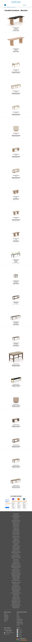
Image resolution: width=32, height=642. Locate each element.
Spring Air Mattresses (16, 590)
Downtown (16, 260)
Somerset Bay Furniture (16, 587)
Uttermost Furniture (16, 599)
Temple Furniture (16, 595)
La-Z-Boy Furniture (16, 562)
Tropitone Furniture (16, 597)
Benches (14, 7)
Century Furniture (16, 526)
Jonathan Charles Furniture (16, 557)
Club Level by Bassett (16, 530)
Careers (18, 616)
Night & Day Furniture (16, 575)
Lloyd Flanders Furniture (16, 567)
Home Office (6, 618)
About (18, 613)
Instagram (20, 631)
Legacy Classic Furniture (16, 564)
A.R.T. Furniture (16, 513)
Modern (16, 28)
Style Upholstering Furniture (16, 593)
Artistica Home (16, 518)
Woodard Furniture (16, 607)
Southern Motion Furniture (16, 589)
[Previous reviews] (11, 503)
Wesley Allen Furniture (16, 602)
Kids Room (6, 619)
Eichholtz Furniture (16, 536)
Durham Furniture (16, 534)
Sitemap (18, 625)
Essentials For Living (16, 537)
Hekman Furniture (16, 549)
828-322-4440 (7, 634)
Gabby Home (16, 544)
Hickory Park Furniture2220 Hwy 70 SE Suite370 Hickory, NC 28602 (8, 630)
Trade (18, 615)
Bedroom (5, 613)
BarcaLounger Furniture (16, 520)
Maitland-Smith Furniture (16, 570)
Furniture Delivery (20, 619)
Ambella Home (16, 514)
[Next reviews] (27, 503)
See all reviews (7, 507)
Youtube (20, 634)
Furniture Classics (16, 543)
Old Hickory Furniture (16, 578)
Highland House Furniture (16, 552)
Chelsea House (16, 529)
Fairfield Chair (16, 539)
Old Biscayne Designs (16, 576)
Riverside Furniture (16, 583)
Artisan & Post (16, 517)
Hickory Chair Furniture (16, 551)
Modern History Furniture (16, 574)
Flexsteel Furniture (16, 540)
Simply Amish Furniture (16, 586)
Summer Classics (16, 594)
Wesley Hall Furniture (16, 603)
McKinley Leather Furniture (16, 572)
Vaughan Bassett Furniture (16, 601)
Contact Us (18, 618)
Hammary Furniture (16, 547)
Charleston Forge (16, 528)
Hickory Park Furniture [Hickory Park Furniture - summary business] (7, 501)
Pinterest (20, 636)
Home (5, 7)
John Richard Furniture (16, 556)
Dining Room (6, 616)
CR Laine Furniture (16, 532)
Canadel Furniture (9, 7)
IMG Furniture (16, 553)
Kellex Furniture (16, 559)
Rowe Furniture (16, 585)
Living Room (6, 615)
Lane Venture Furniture (16, 563)
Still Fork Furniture (16, 591)
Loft (16, 70)
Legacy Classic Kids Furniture (16, 566)
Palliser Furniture (16, 579)
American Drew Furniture (16, 516)
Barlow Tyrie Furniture (16, 521)
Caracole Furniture (16, 525)
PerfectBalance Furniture (16, 582)
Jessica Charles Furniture (16, 555)
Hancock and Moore (16, 548)
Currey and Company (16, 533)
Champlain (16, 281)
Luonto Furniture (16, 568)
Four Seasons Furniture (16, 541)
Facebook (20, 629)
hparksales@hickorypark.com (9, 632)
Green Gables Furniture (16, 545)
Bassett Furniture (16, 522)
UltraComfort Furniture (16, 598)
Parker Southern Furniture (16, 580)
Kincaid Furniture (16, 560)
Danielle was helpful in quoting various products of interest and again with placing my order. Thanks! (24, 505)
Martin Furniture (16, 571)
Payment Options (20, 622)
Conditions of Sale (20, 623)
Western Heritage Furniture (16, 605)
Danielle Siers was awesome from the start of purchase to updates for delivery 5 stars (19, 505)
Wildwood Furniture (16, 606)
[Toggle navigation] (5, 5)
